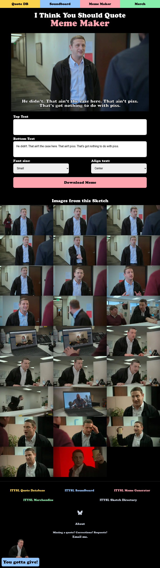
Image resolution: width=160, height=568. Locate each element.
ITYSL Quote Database (27, 490)
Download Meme (80, 182)
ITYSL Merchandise (38, 500)
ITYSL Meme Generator (132, 490)
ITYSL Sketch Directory (118, 500)
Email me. (80, 535)
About (80, 524)
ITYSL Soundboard (79, 490)
